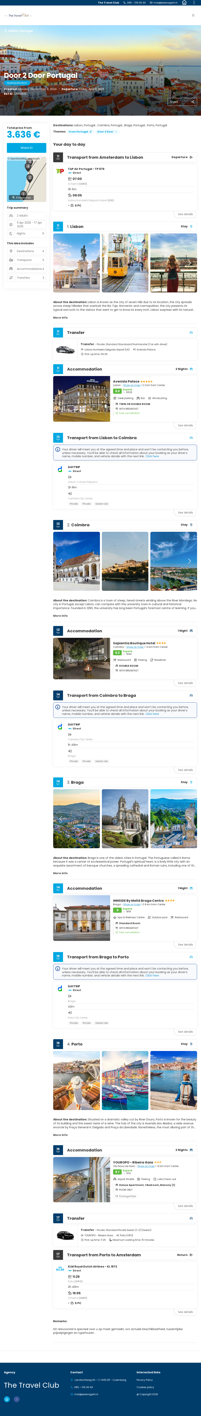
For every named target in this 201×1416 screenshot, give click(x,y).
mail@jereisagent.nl (165, 2)
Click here (152, 456)
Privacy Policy (145, 1380)
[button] (61, 263)
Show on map (132, 385)
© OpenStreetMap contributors (24, 158)
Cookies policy (145, 1387)
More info (60, 318)
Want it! (27, 148)
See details (185, 214)
